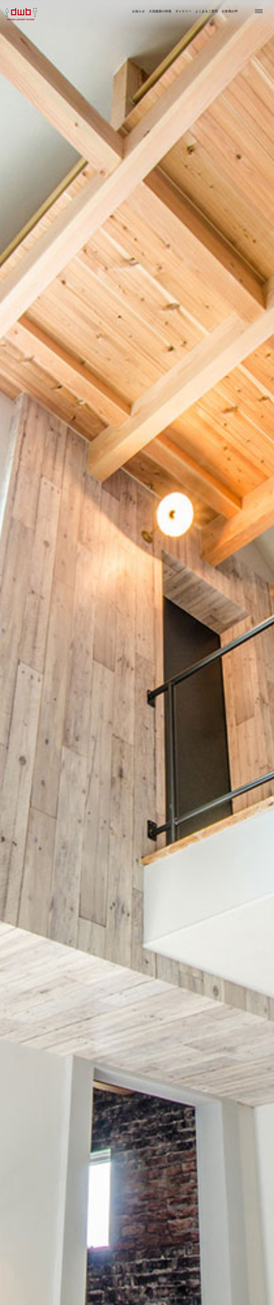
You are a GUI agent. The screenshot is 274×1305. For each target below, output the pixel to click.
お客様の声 (230, 11)
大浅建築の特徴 (160, 11)
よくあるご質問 (206, 11)
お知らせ (138, 11)
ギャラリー (183, 11)
